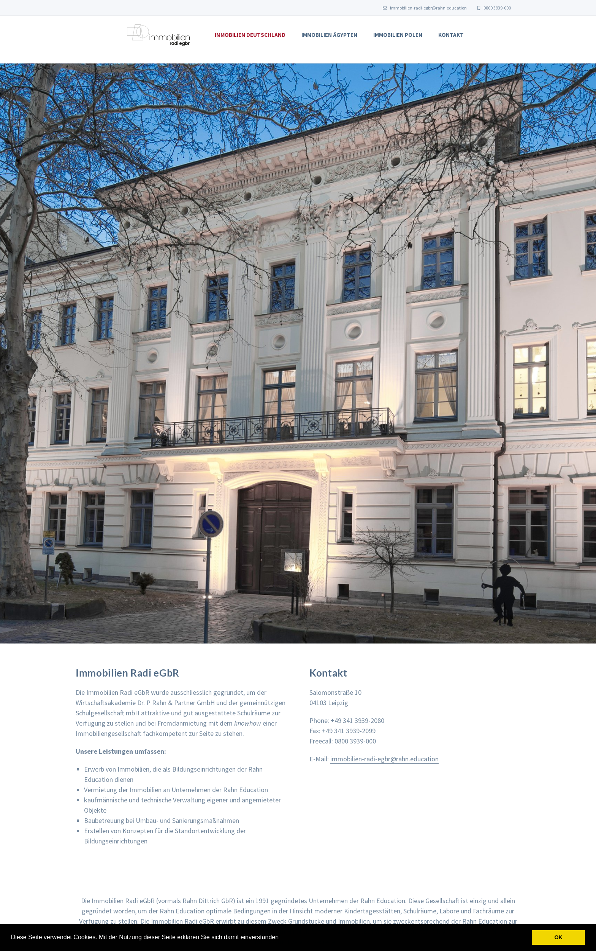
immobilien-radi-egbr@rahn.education (425, 8)
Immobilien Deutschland (250, 34)
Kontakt (451, 34)
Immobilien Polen (397, 34)
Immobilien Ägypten (329, 34)
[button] (282, 938)
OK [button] (558, 937)
